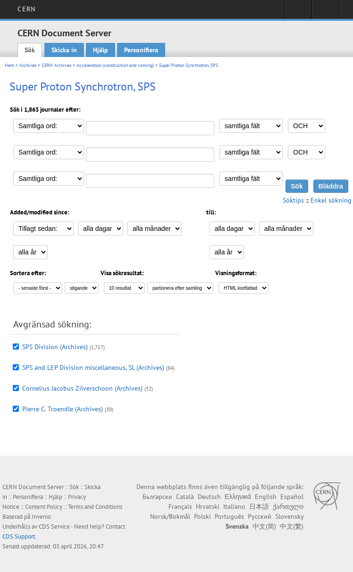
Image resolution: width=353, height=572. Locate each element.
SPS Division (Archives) (55, 347)
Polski (202, 516)
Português (229, 516)
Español (291, 496)
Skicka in (64, 50)
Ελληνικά (238, 496)
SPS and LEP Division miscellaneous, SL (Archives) (93, 367)
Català (185, 496)
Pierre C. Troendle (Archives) (62, 409)
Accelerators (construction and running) (115, 65)
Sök (30, 50)
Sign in (298, 12)
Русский (259, 516)
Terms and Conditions (95, 507)
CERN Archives (56, 65)
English (266, 496)
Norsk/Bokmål (170, 516)
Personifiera (141, 50)
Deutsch (209, 496)
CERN (26, 9)
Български (157, 496)
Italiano (234, 506)
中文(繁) (291, 526)
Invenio (41, 517)
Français (180, 506)
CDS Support (18, 536)
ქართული (288, 506)
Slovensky (289, 516)
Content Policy (43, 507)
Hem (9, 65)
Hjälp (100, 50)
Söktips (293, 200)
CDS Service (54, 527)
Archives (27, 65)
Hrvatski (207, 506)
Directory (325, 12)
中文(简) (264, 526)
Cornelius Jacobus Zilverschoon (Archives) (82, 388)
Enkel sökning (331, 200)
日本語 (259, 506)
